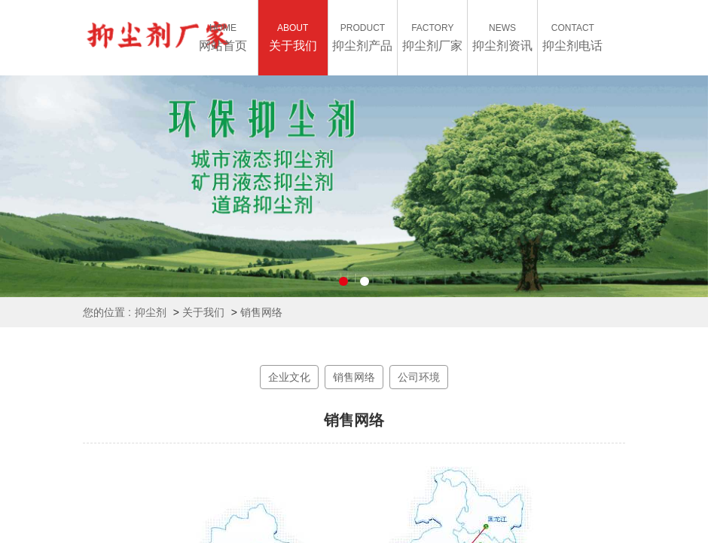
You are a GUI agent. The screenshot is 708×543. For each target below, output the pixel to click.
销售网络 (261, 312)
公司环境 (419, 377)
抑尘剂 (150, 312)
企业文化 (289, 377)
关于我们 (203, 312)
